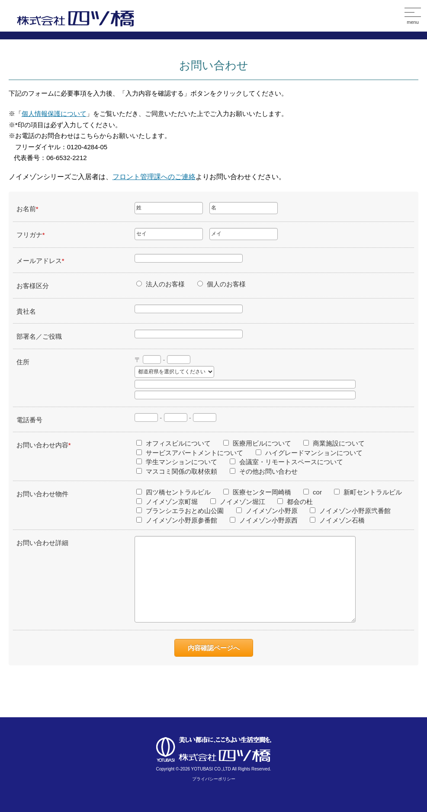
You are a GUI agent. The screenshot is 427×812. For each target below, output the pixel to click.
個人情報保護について (54, 113)
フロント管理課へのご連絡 (154, 176)
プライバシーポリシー (213, 779)
